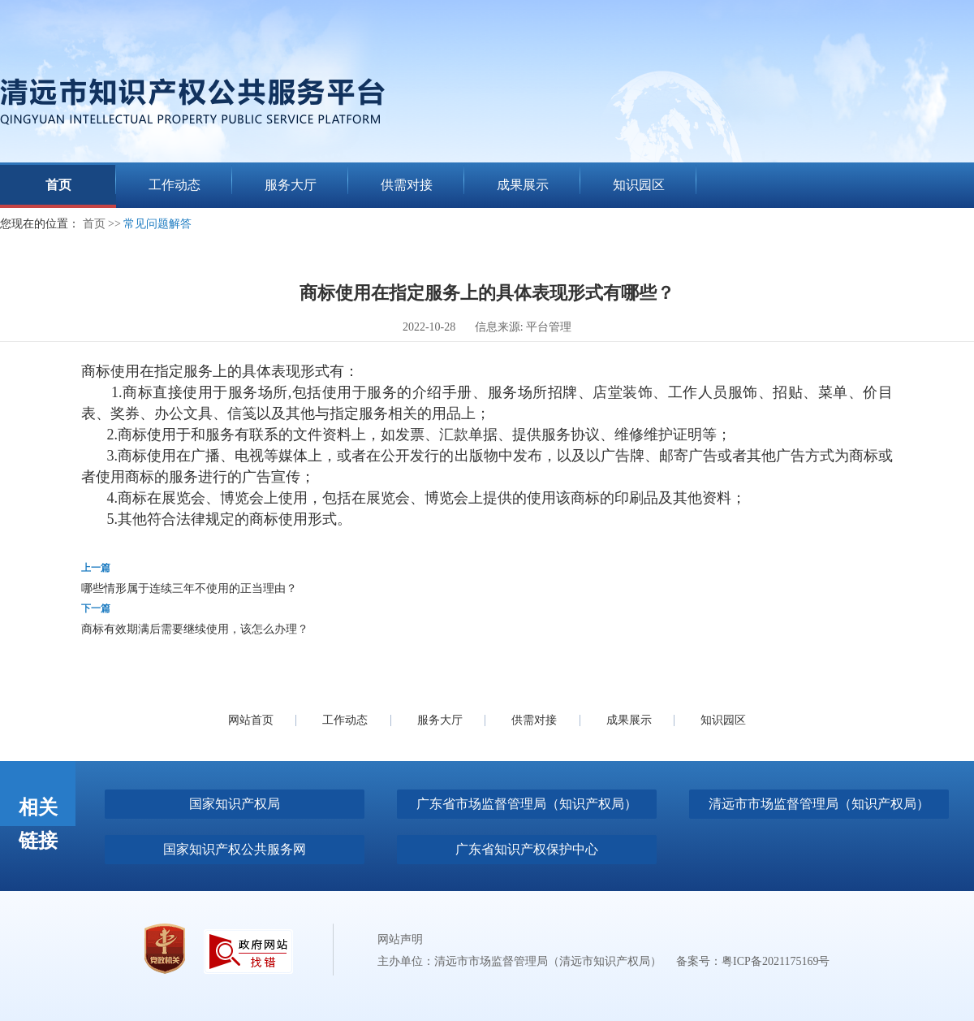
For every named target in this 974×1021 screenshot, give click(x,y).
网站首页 (251, 720)
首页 (94, 224)
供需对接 (534, 720)
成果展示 (629, 720)
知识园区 (723, 720)
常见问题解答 (157, 224)
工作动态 (345, 720)
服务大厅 (440, 720)
